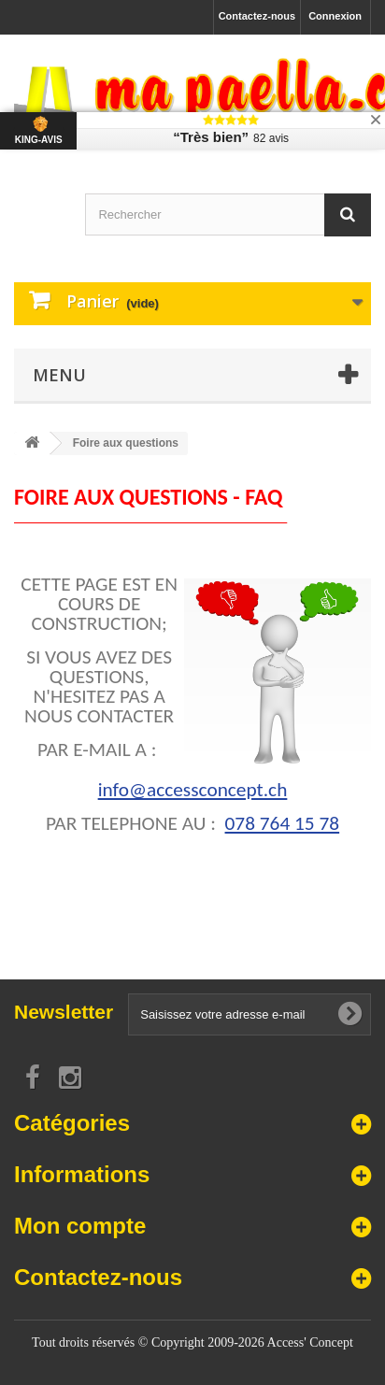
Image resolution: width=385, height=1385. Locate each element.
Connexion (335, 15)
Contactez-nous (257, 15)
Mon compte (80, 1225)
